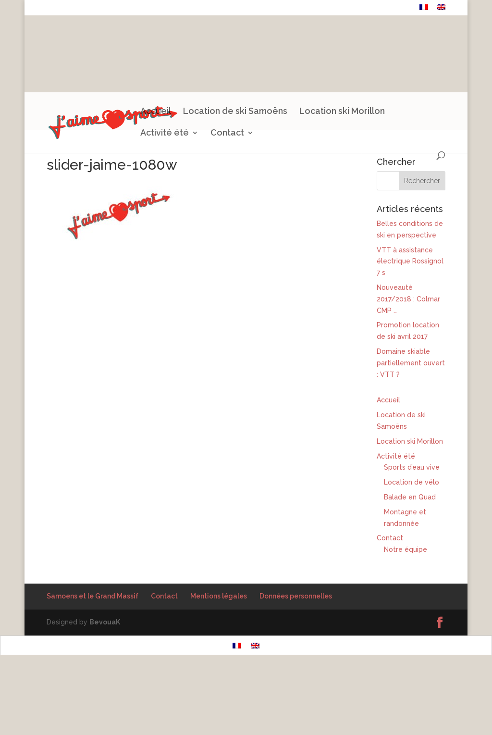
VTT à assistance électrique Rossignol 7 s (410, 261)
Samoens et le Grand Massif (92, 596)
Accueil (155, 112)
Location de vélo (411, 482)
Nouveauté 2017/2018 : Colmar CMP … (408, 299)
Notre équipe (405, 549)
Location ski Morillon (342, 112)
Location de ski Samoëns (235, 112)
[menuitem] (423, 9)
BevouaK (104, 622)
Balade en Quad (410, 497)
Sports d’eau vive (412, 467)
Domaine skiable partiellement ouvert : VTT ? (411, 363)
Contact (399, 8)
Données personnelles (295, 596)
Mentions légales (218, 596)
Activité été (164, 133)
